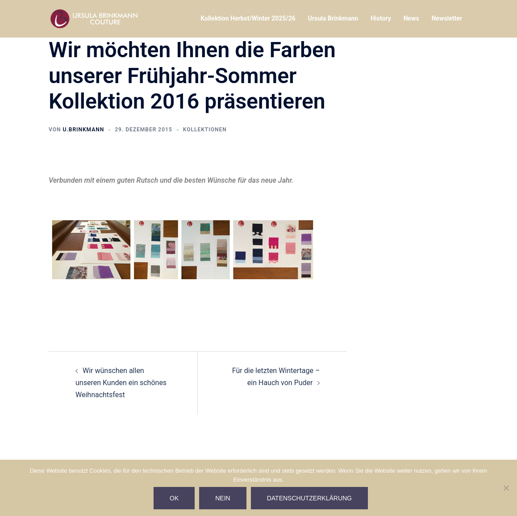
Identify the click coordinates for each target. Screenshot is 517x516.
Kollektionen (205, 129)
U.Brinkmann (83, 129)
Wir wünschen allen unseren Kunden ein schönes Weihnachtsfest (121, 382)
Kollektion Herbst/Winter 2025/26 (247, 18)
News (411, 18)
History (381, 18)
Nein (222, 498)
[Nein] (505, 487)
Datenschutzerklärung (309, 498)
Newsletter (447, 18)
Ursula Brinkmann (333, 18)
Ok (174, 498)
